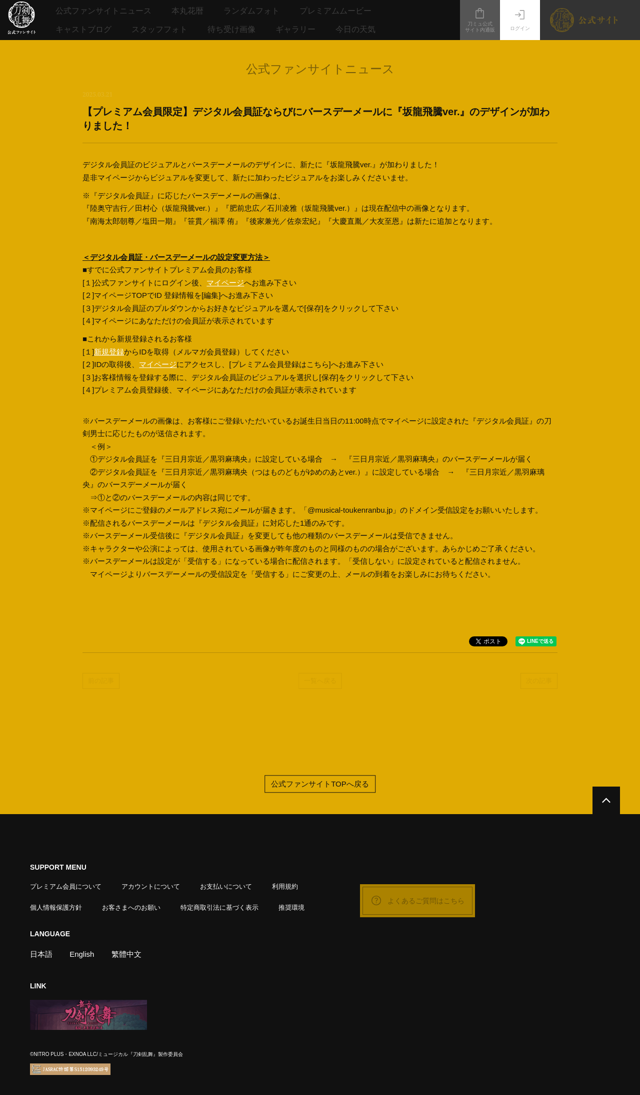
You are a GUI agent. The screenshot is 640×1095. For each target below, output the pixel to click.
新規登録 (109, 351)
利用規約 (285, 886)
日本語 (41, 954)
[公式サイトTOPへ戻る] (606, 800)
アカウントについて (151, 886)
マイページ (225, 282)
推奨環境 (291, 907)
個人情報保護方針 (56, 907)
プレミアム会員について (66, 886)
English (82, 954)
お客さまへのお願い (131, 907)
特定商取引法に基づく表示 (219, 907)
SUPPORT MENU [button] (58, 867)
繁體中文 (127, 954)
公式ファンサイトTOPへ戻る (320, 784)
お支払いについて (226, 886)
